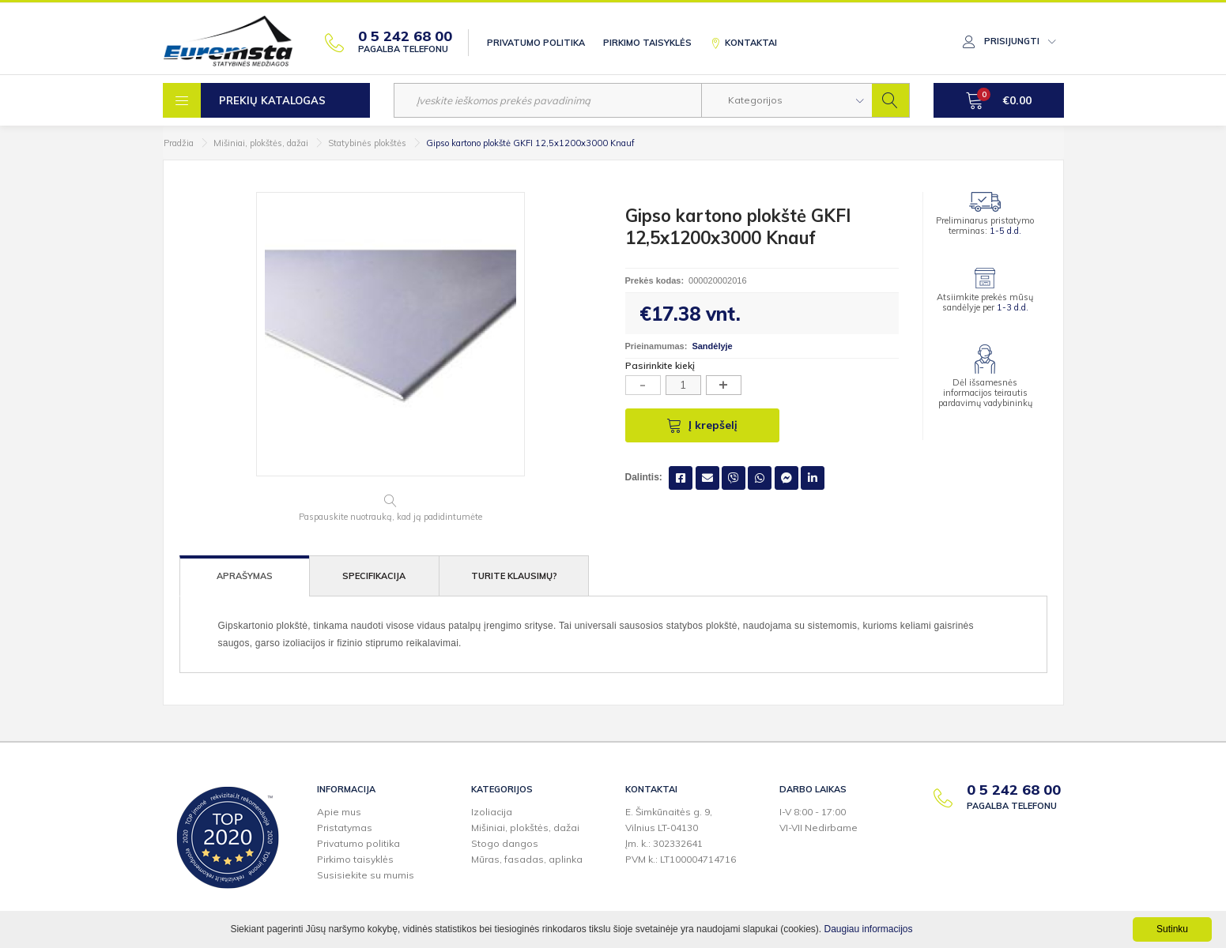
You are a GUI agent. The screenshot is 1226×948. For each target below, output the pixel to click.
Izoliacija (491, 812)
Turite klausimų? (514, 575)
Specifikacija (374, 575)
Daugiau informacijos (868, 929)
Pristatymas (344, 827)
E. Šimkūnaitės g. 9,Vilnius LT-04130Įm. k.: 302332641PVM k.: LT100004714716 (680, 835)
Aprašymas (245, 575)
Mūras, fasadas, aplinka (527, 859)
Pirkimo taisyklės (647, 42)
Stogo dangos (504, 843)
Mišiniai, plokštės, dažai (260, 143)
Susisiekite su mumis (365, 875)
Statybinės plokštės (367, 143)
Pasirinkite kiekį (660, 365)
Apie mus (339, 812)
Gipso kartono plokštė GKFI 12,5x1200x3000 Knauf (530, 143)
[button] (787, 100)
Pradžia (179, 143)
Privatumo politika (536, 42)
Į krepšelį (701, 425)
